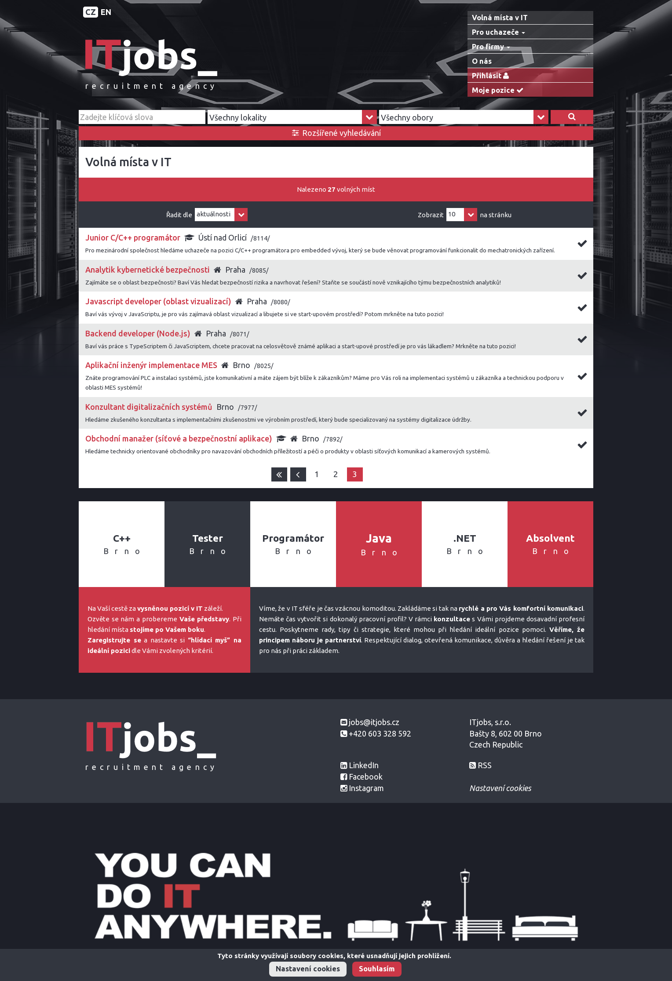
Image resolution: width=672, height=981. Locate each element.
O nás (482, 61)
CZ (90, 11)
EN (106, 11)
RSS (485, 765)
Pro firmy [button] (491, 47)
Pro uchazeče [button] (498, 32)
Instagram (366, 788)
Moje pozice (499, 90)
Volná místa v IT (500, 18)
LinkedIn (364, 765)
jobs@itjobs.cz (374, 722)
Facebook (366, 776)
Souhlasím (377, 969)
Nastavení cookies (308, 969)
